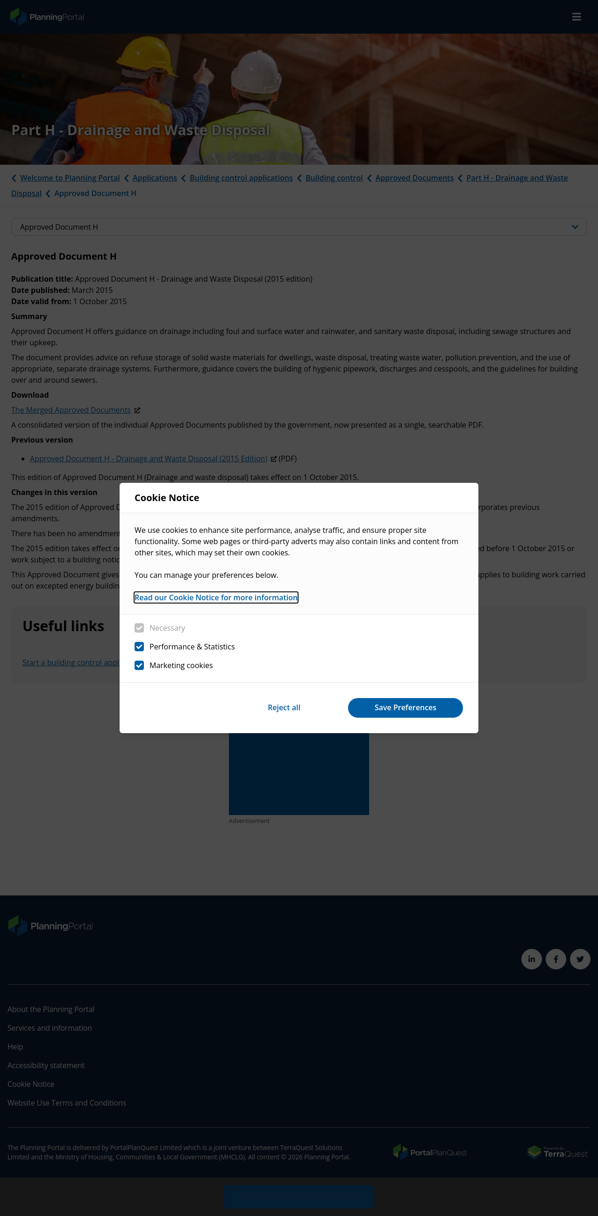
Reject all (284, 707)
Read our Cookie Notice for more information (216, 597)
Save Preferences (405, 707)
